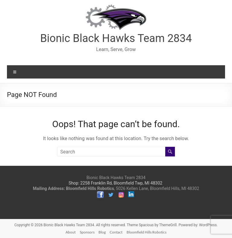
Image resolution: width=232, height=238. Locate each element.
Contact (116, 232)
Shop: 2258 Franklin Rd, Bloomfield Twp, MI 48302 (115, 183)
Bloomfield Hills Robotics (146, 232)
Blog (102, 232)
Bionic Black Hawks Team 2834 (116, 38)
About (71, 232)
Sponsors (87, 232)
